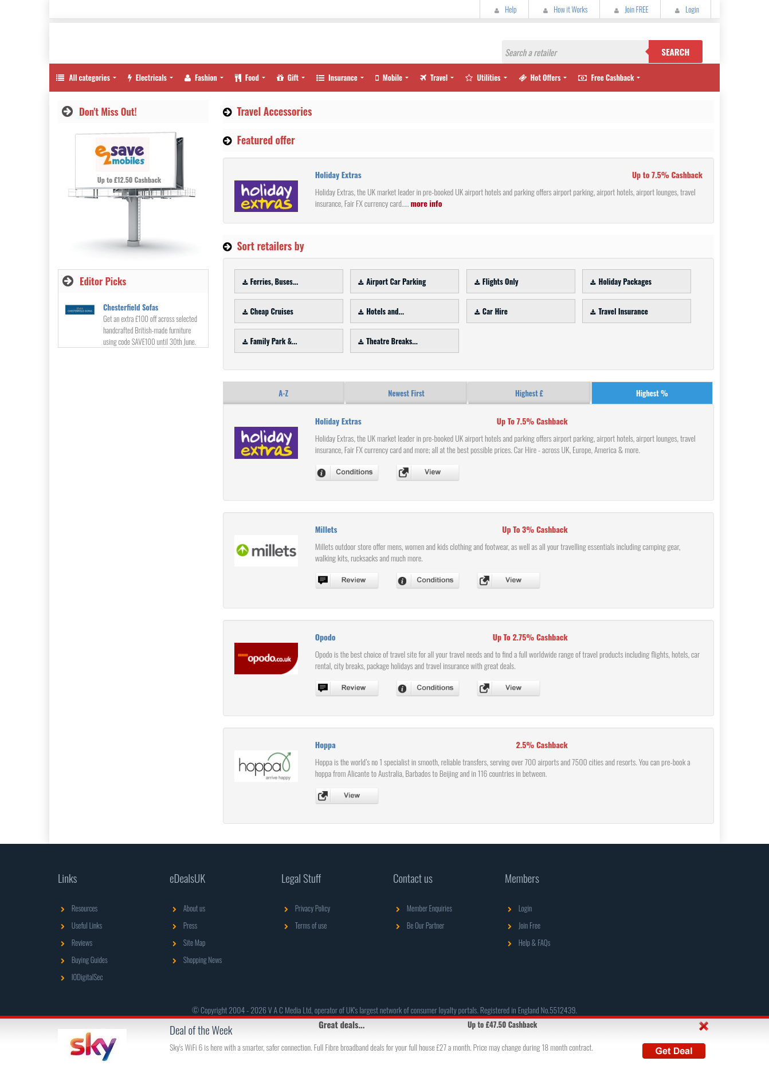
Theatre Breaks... (386, 341)
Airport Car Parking (390, 281)
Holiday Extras (338, 174)
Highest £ (529, 393)
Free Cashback (606, 77)
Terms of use (304, 925)
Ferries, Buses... (269, 281)
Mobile (388, 77)
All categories (82, 77)
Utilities (482, 77)
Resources (77, 908)
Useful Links (80, 925)
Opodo (325, 637)
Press (183, 925)
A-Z (283, 393)
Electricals (147, 77)
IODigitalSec (80, 976)
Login (685, 9)
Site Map (188, 942)
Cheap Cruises (266, 311)
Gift (288, 77)
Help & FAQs (527, 942)
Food (247, 77)
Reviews (75, 942)
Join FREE (630, 9)
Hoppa (325, 744)
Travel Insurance (617, 311)
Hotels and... (379, 311)
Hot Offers (540, 77)
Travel (434, 77)
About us (187, 908)
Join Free (522, 925)
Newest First (406, 393)
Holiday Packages (619, 281)
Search (675, 51)
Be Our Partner (418, 925)
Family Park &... (268, 341)
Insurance (337, 77)
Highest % (652, 393)
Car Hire (490, 311)
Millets (326, 529)
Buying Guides (83, 959)
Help (504, 9)
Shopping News (196, 959)
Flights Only (495, 281)
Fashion (201, 77)
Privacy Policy (305, 908)
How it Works (564, 9)
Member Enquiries (422, 908)
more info (426, 203)
